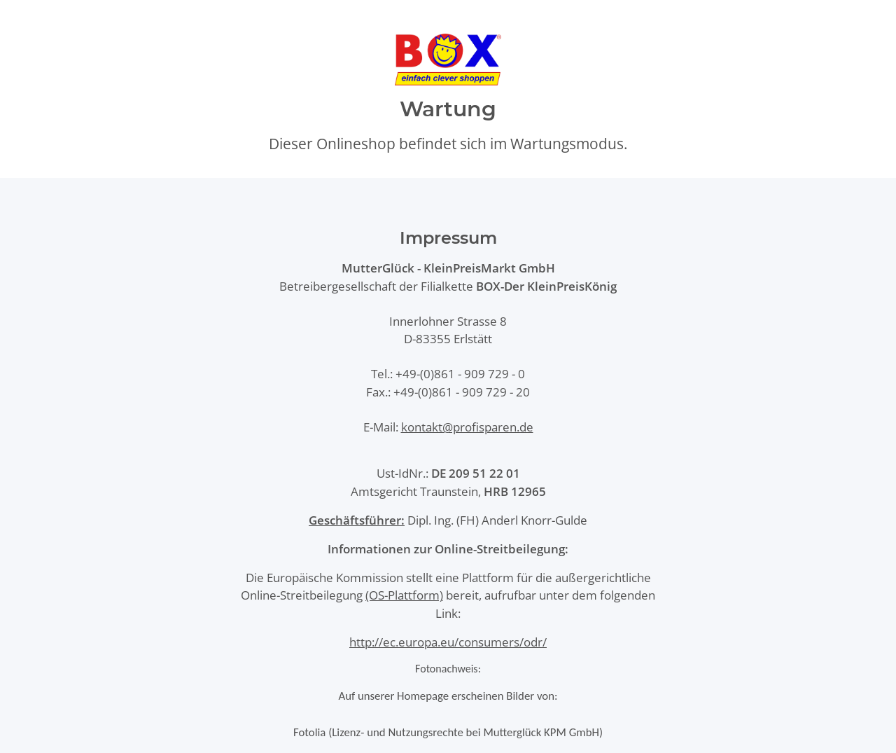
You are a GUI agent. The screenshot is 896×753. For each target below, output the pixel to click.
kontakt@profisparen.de (467, 427)
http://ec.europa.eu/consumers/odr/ (448, 642)
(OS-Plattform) (404, 595)
